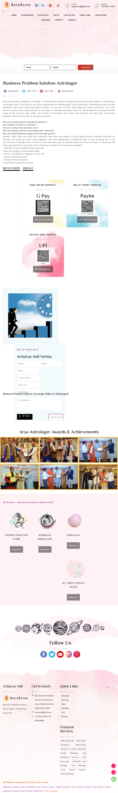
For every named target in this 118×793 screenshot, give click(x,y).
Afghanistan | (8, 788)
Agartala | (17, 788)
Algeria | (52, 788)
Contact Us (7, 714)
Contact (72, 20)
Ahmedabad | (31, 788)
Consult (16, 551)
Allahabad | (67, 788)
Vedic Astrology (67, 742)
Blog (5, 710)
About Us (6, 706)
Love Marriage (79, 767)
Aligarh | (59, 788)
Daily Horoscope (19, 706)
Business (46, 20)
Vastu (56, 15)
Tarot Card (85, 15)
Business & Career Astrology (73, 750)
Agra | (23, 788)
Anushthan (100, 15)
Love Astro (69, 15)
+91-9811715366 (44, 220)
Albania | (45, 788)
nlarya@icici (44, 271)
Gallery (11, 710)
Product (59, 20)
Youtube (49, 91)
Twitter (31, 91)
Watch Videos (11, 168)
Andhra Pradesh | (98, 788)
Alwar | (74, 788)
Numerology (81, 746)
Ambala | (81, 788)
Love (63, 713)
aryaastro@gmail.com (43, 713)
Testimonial (21, 710)
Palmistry (64, 746)
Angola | (108, 788)
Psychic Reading (67, 775)
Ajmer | (39, 788)
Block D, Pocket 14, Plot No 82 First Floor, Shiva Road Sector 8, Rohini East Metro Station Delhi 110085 (44, 703)
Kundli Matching (69, 754)
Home (14, 15)
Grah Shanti (81, 742)
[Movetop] (107, 687)
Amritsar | (88, 788)
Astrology (43, 15)
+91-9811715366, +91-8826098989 (43, 720)
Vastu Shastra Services (73, 771)
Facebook (13, 91)
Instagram (67, 91)
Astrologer (27, 15)
